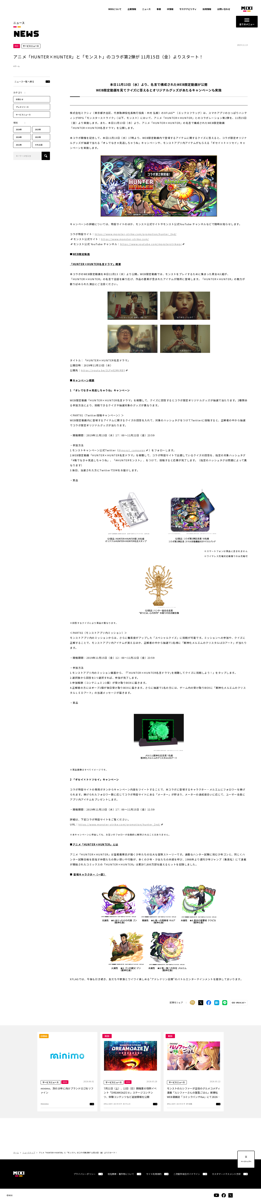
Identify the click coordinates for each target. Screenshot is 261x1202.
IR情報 (170, 9)
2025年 (38, 129)
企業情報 (132, 9)
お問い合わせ (223, 9)
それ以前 (38, 144)
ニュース (146, 9)
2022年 (19, 144)
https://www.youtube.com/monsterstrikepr (151, 244)
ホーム (16, 1152)
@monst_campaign (132, 450)
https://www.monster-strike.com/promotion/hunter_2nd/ (119, 824)
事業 (159, 9)
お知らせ (19, 99)
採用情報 (207, 9)
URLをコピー (241, 1003)
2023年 (38, 137)
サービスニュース (23, 114)
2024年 (19, 137)
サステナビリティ (188, 9)
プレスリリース (22, 107)
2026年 (19, 129)
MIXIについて (115, 9)
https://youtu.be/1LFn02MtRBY (103, 370)
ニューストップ (28, 1152)
